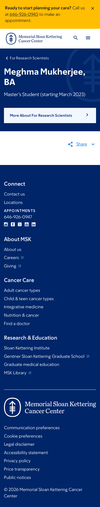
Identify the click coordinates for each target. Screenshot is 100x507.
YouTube (27, 224)
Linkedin (34, 224)
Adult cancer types (22, 290)
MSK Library (15, 372)
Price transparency (22, 469)
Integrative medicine (23, 306)
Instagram (6, 224)
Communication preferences (32, 427)
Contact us (14, 194)
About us (12, 249)
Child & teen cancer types (29, 298)
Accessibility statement (26, 452)
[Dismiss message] (92, 14)
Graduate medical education (31, 364)
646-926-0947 (18, 216)
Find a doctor (17, 323)
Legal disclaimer (19, 444)
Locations (13, 202)
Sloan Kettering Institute (27, 347)
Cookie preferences (23, 436)
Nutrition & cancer (21, 315)
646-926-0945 (24, 14)
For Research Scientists (29, 58)
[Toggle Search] (75, 38)
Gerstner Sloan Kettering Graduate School (44, 356)
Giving (10, 265)
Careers (12, 257)
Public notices (17, 477)
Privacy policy (17, 460)
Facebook (13, 224)
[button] (50, 115)
